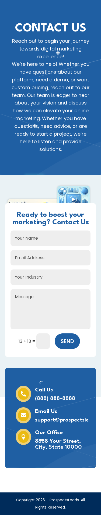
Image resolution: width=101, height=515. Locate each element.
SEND (67, 341)
